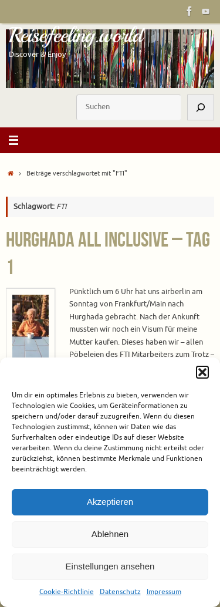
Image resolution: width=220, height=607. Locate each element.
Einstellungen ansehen (110, 566)
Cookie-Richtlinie (66, 591)
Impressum (164, 591)
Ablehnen (110, 534)
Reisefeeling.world (75, 35)
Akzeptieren (110, 502)
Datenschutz (120, 591)
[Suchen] (200, 107)
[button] (202, 372)
